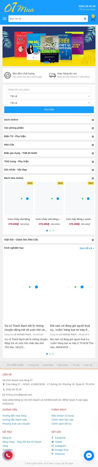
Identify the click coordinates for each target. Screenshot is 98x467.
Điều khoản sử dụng (63, 415)
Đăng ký (7, 437)
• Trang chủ (33, 365)
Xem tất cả (86, 248)
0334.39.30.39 (87, 6)
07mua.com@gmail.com (19, 394)
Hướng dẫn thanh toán (15, 419)
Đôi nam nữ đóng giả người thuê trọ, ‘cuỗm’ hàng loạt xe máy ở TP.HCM (70, 328)
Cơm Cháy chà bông (19, 219)
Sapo (70, 463)
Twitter (57, 441)
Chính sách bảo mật (62, 419)
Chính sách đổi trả (62, 423)
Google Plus (60, 450)
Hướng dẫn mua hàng (14, 415)
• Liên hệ (87, 365)
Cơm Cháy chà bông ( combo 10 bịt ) (55, 219)
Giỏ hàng (7, 454)
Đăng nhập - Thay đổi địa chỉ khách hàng (22, 443)
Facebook (59, 437)
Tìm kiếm (8, 450)
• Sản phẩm (62, 365)
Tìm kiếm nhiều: (15, 365)
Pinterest (58, 454)
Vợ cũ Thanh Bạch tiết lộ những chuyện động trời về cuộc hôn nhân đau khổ (26, 328)
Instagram (59, 446)
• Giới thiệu (47, 365)
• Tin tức (75, 365)
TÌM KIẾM (49, 109)
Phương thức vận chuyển (16, 423)
